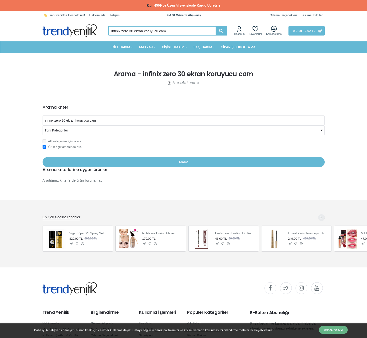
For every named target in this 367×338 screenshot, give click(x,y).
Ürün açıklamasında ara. (62, 147)
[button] (71, 244)
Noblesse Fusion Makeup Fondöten (162, 233)
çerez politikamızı (167, 330)
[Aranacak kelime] (184, 120)
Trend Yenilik (56, 312)
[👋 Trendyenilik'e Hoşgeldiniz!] (64, 15)
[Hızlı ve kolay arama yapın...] (221, 31)
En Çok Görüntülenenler (61, 217)
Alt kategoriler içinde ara (62, 141)
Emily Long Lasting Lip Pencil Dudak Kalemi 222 (235, 233)
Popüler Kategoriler (207, 312)
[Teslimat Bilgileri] (312, 15)
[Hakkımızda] (97, 15)
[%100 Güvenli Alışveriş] (184, 15)
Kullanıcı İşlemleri (157, 312)
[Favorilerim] (255, 30)
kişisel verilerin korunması (202, 330)
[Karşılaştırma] (274, 30)
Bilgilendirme (105, 312)
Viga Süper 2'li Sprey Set (86, 233)
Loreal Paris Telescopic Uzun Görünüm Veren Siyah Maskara (308, 233)
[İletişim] (115, 15)
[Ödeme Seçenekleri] (283, 15)
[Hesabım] (239, 30)
